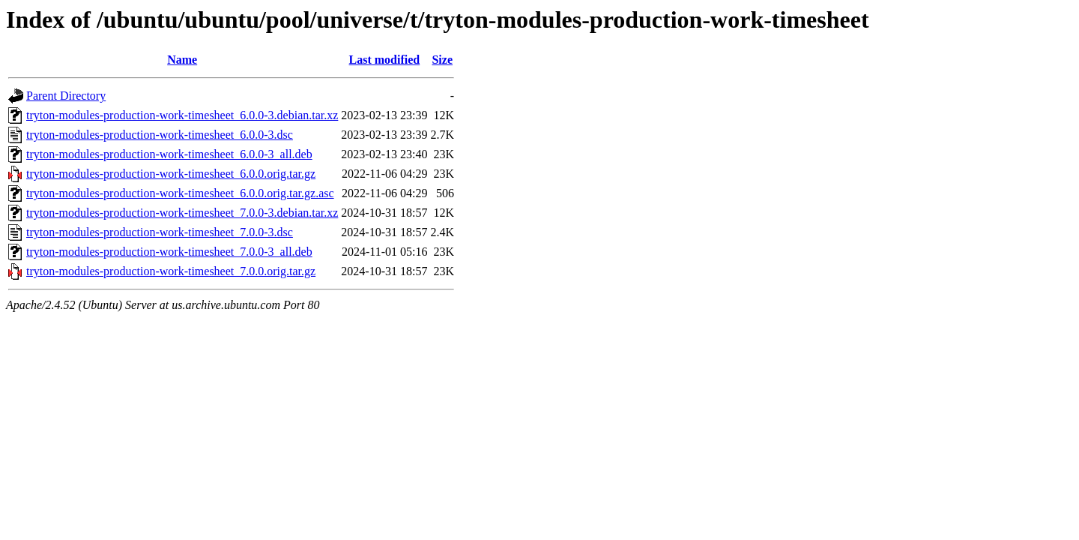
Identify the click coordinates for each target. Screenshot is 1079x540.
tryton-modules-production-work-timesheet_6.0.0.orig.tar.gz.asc (180, 193)
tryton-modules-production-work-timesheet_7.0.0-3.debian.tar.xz (182, 212)
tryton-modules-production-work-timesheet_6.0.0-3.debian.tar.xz (182, 115)
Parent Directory (66, 95)
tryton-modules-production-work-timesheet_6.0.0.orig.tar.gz (170, 173)
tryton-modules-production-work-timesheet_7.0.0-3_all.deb (169, 251)
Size (442, 59)
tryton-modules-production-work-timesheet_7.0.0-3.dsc (159, 232)
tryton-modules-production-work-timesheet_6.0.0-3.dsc (159, 134)
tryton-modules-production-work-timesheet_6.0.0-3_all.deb (169, 154)
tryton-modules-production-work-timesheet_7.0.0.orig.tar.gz (170, 271)
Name (182, 59)
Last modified (384, 59)
